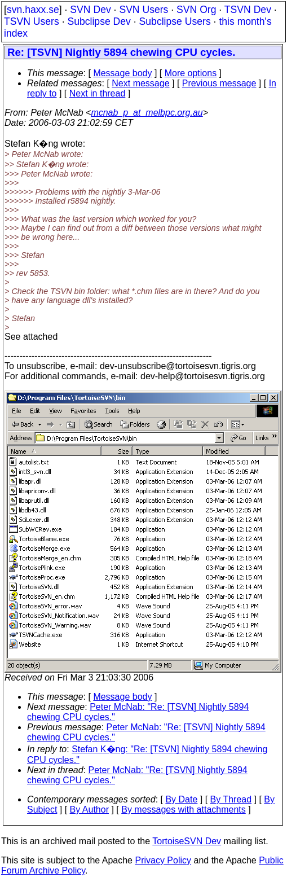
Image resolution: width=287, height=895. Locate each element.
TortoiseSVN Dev (186, 841)
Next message (140, 83)
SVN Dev (90, 9)
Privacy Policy (163, 860)
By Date (181, 799)
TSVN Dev (247, 9)
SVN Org (196, 9)
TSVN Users (31, 21)
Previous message (219, 83)
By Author (89, 809)
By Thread (231, 799)
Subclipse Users (175, 21)
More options (191, 73)
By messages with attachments (183, 809)
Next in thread (97, 93)
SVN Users (143, 9)
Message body (122, 73)
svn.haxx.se (33, 9)
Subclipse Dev (98, 21)
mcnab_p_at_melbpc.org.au (146, 112)
